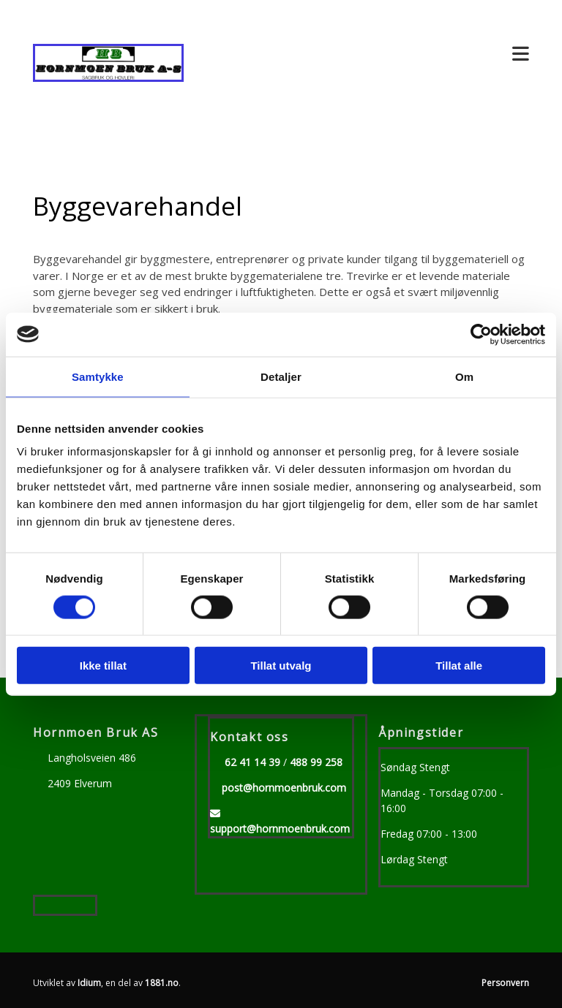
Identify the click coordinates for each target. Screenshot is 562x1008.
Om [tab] (464, 376)
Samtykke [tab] (98, 376)
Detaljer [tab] (281, 376)
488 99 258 (316, 762)
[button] (367, 54)
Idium (89, 983)
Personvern (505, 983)
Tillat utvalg (280, 665)
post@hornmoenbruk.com (284, 788)
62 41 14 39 (252, 762)
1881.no (162, 983)
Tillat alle (458, 665)
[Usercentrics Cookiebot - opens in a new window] (481, 334)
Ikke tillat (103, 665)
